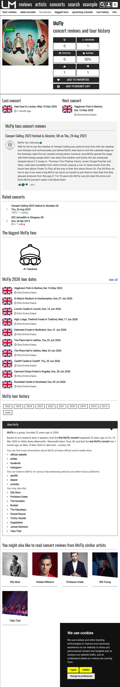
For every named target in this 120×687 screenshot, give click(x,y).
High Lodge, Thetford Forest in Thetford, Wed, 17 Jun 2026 (46, 319)
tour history (102, 12)
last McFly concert (99, 441)
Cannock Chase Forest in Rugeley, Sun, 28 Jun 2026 (42, 371)
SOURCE (6, 21)
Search (74, 4)
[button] (108, 5)
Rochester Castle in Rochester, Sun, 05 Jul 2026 (40, 382)
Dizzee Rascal (18, 514)
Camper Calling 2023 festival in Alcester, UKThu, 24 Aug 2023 (34, 207)
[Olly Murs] (15, 565)
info (114, 12)
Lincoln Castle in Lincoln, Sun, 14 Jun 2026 (37, 309)
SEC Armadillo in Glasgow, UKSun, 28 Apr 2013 (27, 219)
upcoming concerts (82, 12)
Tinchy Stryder (18, 518)
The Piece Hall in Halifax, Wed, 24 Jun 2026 (37, 350)
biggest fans (61, 12)
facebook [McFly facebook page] (15, 463)
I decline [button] (86, 670)
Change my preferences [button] (81, 676)
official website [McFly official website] (18, 454)
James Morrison (19, 526)
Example (90, 4)
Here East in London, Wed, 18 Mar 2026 (35, 106)
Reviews (25, 4)
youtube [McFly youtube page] (14, 484)
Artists (41, 4)
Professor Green (19, 496)
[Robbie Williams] (45, 565)
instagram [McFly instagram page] (15, 467)
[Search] (102, 4)
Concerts (57, 4)
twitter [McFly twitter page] (13, 458)
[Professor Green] (75, 565)
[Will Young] (105, 565)
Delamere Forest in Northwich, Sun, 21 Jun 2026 (40, 329)
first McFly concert (68, 437)
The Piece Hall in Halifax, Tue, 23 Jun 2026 (37, 340)
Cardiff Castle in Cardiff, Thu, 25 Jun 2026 (37, 361)
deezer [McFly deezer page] (13, 479)
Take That (15, 531)
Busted (14, 505)
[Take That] (15, 603)
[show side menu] (115, 4)
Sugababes (16, 522)
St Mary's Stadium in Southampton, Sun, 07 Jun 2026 (43, 298)
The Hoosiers (17, 501)
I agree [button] (73, 670)
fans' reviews (9, 12)
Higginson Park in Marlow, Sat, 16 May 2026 (88, 108)
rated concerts (28, 12)
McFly (58, 23)
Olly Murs (15, 492)
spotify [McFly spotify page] (14, 475)
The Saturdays (18, 509)
